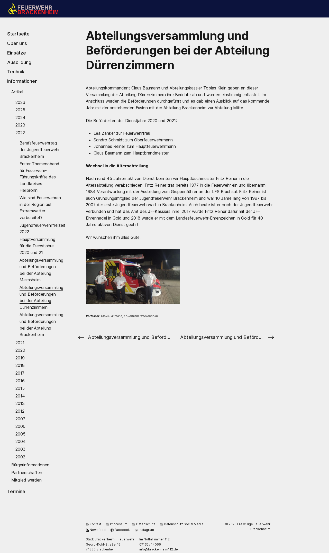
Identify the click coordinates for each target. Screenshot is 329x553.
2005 (20, 433)
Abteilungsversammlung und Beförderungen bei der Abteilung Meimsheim (41, 269)
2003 (20, 449)
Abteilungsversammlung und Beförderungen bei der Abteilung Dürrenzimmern (41, 297)
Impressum (116, 524)
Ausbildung (19, 62)
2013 (20, 403)
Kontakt (93, 524)
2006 (20, 426)
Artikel (17, 91)
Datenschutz (143, 524)
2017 (19, 373)
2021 (19, 342)
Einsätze (16, 53)
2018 (20, 365)
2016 (20, 380)
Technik (15, 71)
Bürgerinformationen (30, 464)
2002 (20, 456)
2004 (20, 441)
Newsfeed (96, 529)
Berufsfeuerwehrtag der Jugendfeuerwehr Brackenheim (40, 149)
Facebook (120, 529)
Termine (16, 491)
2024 (20, 117)
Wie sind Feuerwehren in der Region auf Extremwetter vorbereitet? (40, 207)
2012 (19, 411)
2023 (20, 125)
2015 (20, 388)
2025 (20, 109)
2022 (20, 132)
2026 (20, 102)
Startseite (18, 34)
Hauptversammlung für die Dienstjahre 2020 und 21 (37, 246)
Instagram (144, 529)
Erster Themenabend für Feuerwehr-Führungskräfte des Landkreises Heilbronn (39, 177)
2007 (20, 418)
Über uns (17, 43)
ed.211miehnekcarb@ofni (158, 549)
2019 (20, 357)
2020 (20, 350)
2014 (20, 395)
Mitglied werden (26, 480)
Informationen (22, 81)
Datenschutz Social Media (181, 524)
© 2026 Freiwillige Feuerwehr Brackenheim (247, 526)
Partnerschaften (26, 472)
